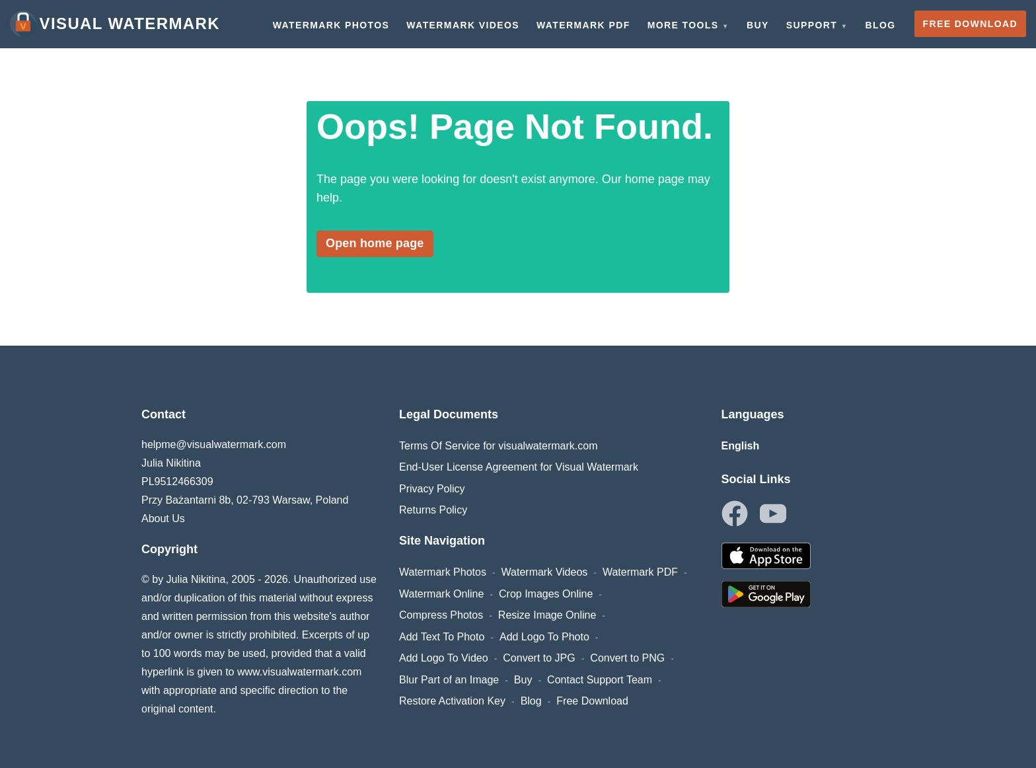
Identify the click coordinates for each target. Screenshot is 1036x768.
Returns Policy (433, 510)
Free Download (592, 701)
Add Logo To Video (443, 658)
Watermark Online (441, 593)
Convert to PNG (627, 658)
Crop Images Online (546, 593)
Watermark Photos (442, 572)
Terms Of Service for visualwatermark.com (498, 445)
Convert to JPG (539, 658)
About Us (163, 518)
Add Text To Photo (441, 636)
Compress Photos (441, 615)
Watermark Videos (544, 572)
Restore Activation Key (452, 701)
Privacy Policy (432, 488)
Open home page (375, 243)
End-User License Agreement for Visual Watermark (518, 467)
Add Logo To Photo (544, 636)
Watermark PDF (640, 572)
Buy (523, 679)
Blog (531, 701)
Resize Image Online (547, 615)
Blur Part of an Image (449, 679)
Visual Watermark (115, 24)
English (741, 445)
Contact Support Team (599, 679)
